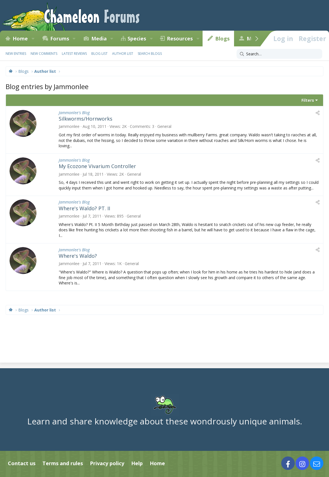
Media (99, 38)
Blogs (222, 38)
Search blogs (150, 53)
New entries (16, 53)
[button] (32, 38)
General (164, 126)
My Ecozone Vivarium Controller (97, 166)
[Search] (279, 54)
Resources (180, 38)
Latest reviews (74, 53)
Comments (140, 126)
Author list (122, 53)
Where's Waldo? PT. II (84, 208)
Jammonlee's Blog (74, 112)
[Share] (318, 113)
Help (137, 463)
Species (137, 38)
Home (20, 38)
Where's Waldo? (78, 255)
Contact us (21, 463)
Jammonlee (69, 126)
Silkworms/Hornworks (85, 118)
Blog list (99, 53)
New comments (44, 53)
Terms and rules (62, 463)
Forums (59, 38)
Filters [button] (307, 100)
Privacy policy (107, 463)
